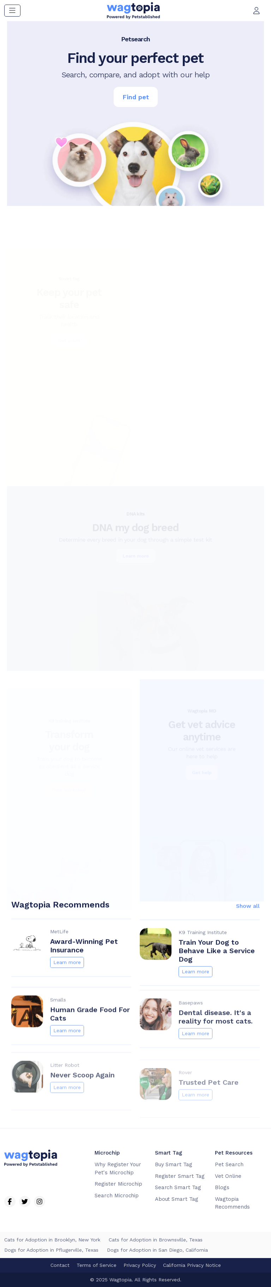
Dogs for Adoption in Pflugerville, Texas (51, 1250)
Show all (248, 913)
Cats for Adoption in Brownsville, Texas (156, 1239)
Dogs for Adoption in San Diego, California (157, 1250)
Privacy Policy (140, 1265)
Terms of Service (96, 1265)
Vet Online (228, 1176)
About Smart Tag (176, 1199)
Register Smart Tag (180, 1176)
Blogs (222, 1187)
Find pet (135, 97)
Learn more (67, 969)
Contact (60, 1265)
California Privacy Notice (192, 1265)
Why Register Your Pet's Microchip (118, 1168)
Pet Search (229, 1164)
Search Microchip (117, 1195)
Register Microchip (118, 1184)
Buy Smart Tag (173, 1164)
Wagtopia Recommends (232, 1203)
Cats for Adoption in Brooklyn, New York (52, 1239)
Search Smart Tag (178, 1187)
